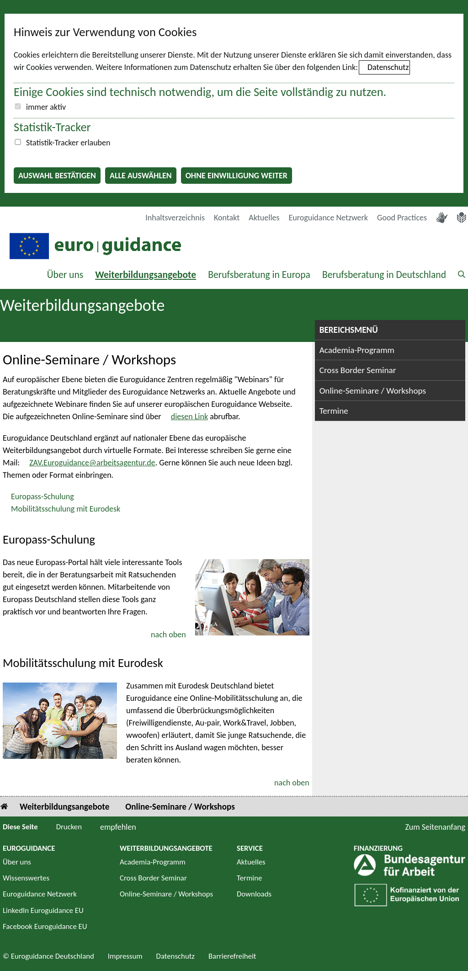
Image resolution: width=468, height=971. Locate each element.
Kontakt (226, 218)
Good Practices (402, 218)
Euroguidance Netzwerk (328, 218)
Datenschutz (388, 67)
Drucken (69, 827)
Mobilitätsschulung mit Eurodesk (65, 509)
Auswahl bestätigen (57, 176)
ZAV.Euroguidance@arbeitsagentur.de (92, 463)
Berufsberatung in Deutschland (384, 274)
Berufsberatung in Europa (259, 274)
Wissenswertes (26, 878)
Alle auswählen (141, 176)
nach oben (168, 635)
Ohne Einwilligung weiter (236, 176)
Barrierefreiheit (232, 956)
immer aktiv (46, 107)
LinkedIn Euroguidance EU (43, 910)
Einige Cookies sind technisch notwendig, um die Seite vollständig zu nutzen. (200, 92)
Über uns (65, 274)
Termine (333, 410)
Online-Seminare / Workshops (372, 390)
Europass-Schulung (42, 496)
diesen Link (189, 416)
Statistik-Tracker (52, 127)
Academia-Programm (356, 350)
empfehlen (118, 827)
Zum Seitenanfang (435, 827)
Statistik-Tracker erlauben (68, 143)
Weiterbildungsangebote (145, 274)
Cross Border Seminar (357, 370)
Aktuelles (264, 218)
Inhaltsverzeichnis (175, 218)
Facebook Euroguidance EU (45, 926)
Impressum (125, 956)
